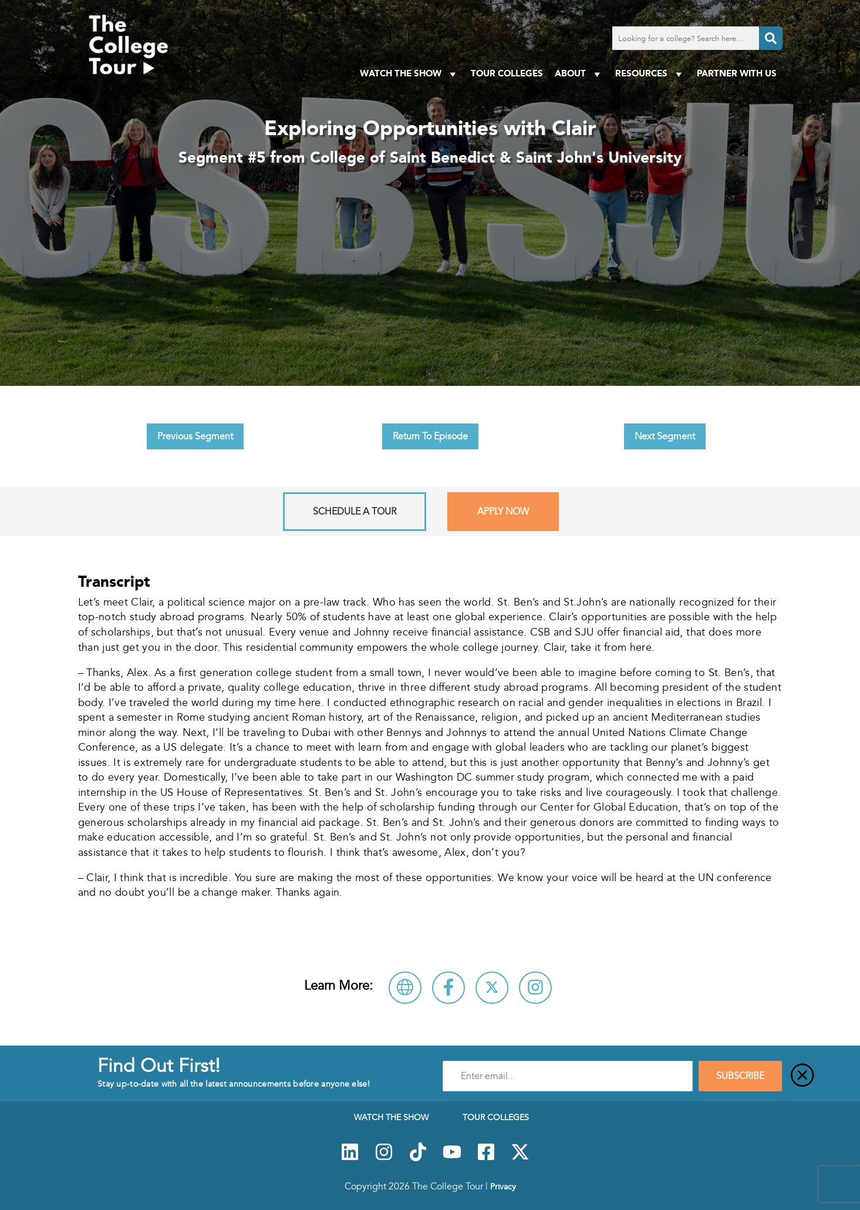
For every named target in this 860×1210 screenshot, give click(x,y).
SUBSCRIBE (740, 1076)
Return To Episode (430, 436)
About (579, 73)
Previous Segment (195, 436)
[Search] (771, 38)
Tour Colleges (507, 73)
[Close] (802, 1076)
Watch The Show (409, 73)
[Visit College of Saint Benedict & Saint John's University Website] (405, 988)
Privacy (503, 1186)
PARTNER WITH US (737, 73)
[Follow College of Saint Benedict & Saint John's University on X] (491, 988)
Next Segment (665, 436)
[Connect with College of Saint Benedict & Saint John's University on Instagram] (535, 988)
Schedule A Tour (354, 511)
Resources (650, 73)
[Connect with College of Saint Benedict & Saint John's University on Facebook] (448, 988)
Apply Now (503, 511)
